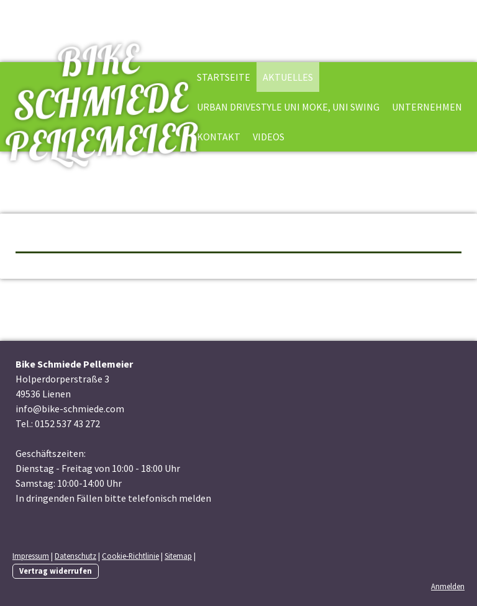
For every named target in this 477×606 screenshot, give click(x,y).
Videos (268, 136)
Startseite (223, 77)
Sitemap (178, 556)
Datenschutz (75, 556)
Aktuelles (288, 77)
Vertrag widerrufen (55, 571)
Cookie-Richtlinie (130, 556)
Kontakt (218, 136)
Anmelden (448, 586)
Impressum (30, 556)
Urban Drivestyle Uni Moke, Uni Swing (288, 107)
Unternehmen (427, 107)
